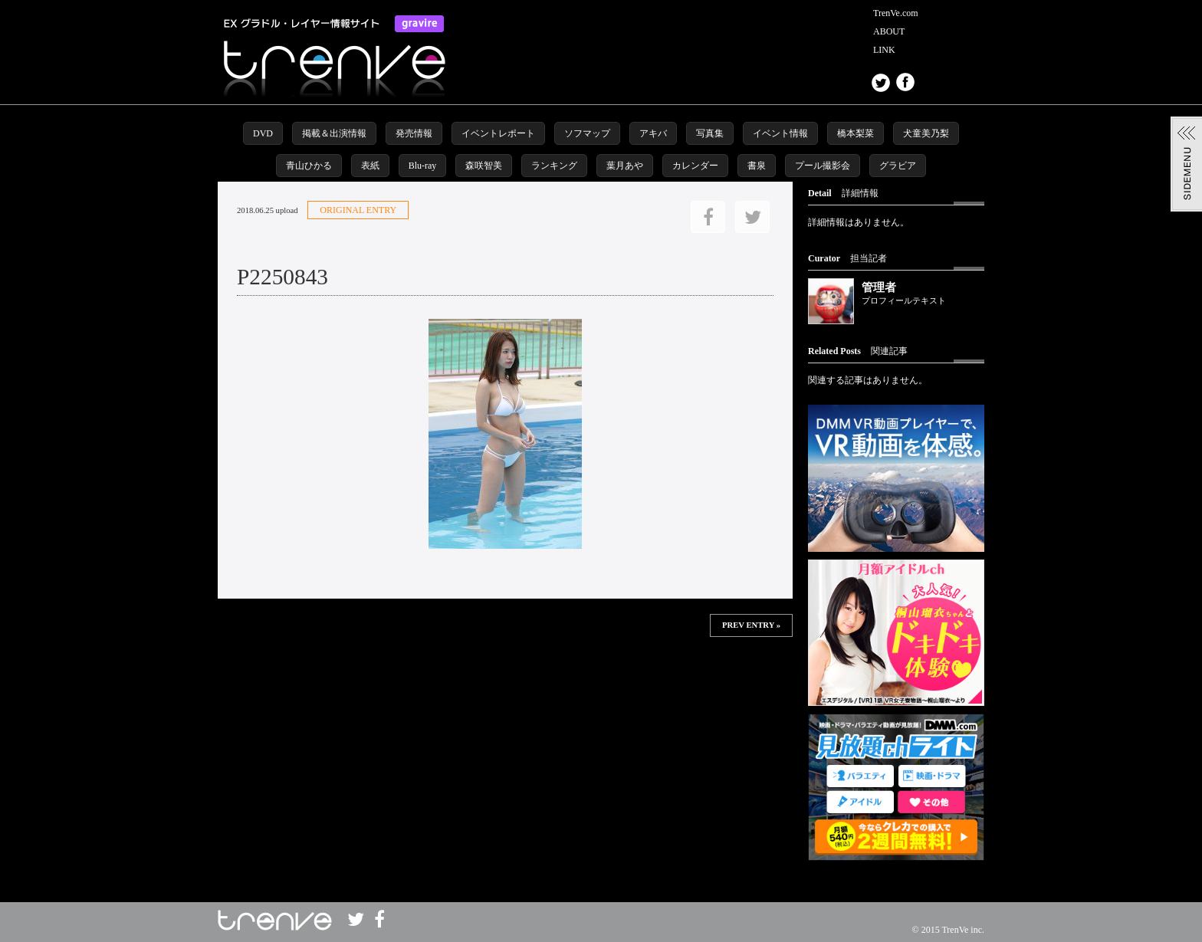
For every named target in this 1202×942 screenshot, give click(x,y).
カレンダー (695, 165)
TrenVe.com (895, 13)
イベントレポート (498, 133)
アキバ (653, 133)
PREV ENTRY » (751, 625)
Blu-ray (423, 165)
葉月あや (624, 165)
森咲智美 (483, 165)
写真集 (710, 133)
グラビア (897, 165)
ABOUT (889, 31)
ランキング (554, 165)
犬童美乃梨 (926, 133)
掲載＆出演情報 (334, 133)
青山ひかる (309, 165)
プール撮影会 (822, 165)
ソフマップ (587, 133)
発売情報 (414, 133)
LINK (884, 49)
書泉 (756, 165)
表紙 (370, 165)
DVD (263, 133)
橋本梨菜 (855, 133)
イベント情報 (780, 133)
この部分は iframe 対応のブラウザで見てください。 (505, 686)
